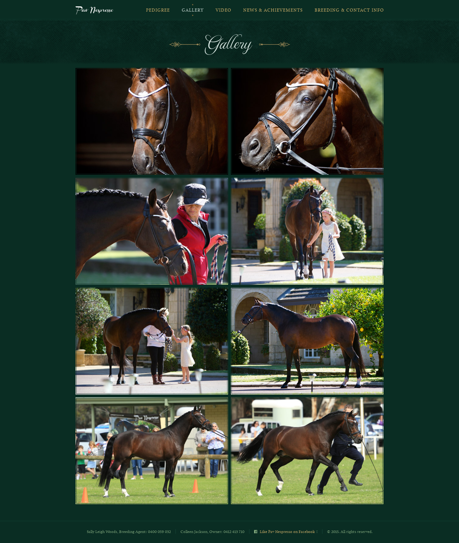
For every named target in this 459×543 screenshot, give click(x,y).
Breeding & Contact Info (349, 10)
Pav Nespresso (94, 11)
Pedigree (158, 10)
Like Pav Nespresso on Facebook (287, 532)
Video (223, 10)
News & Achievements (273, 10)
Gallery (193, 10)
